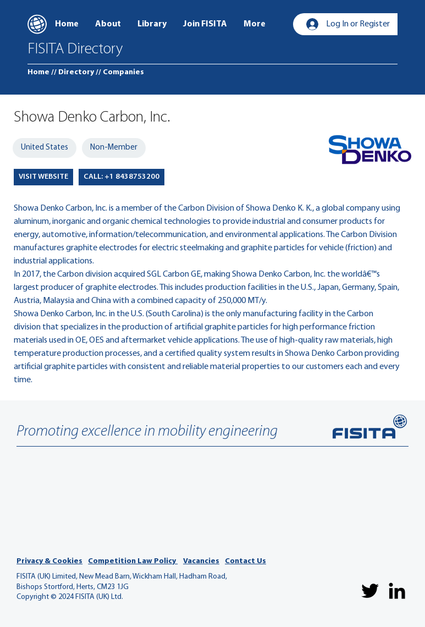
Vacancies (201, 561)
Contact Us (245, 561)
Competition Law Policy (133, 561)
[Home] (38, 72)
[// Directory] (72, 72)
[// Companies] (120, 72)
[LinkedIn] (397, 590)
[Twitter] (370, 590)
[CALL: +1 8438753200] (121, 177)
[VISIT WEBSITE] (43, 177)
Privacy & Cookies (49, 561)
